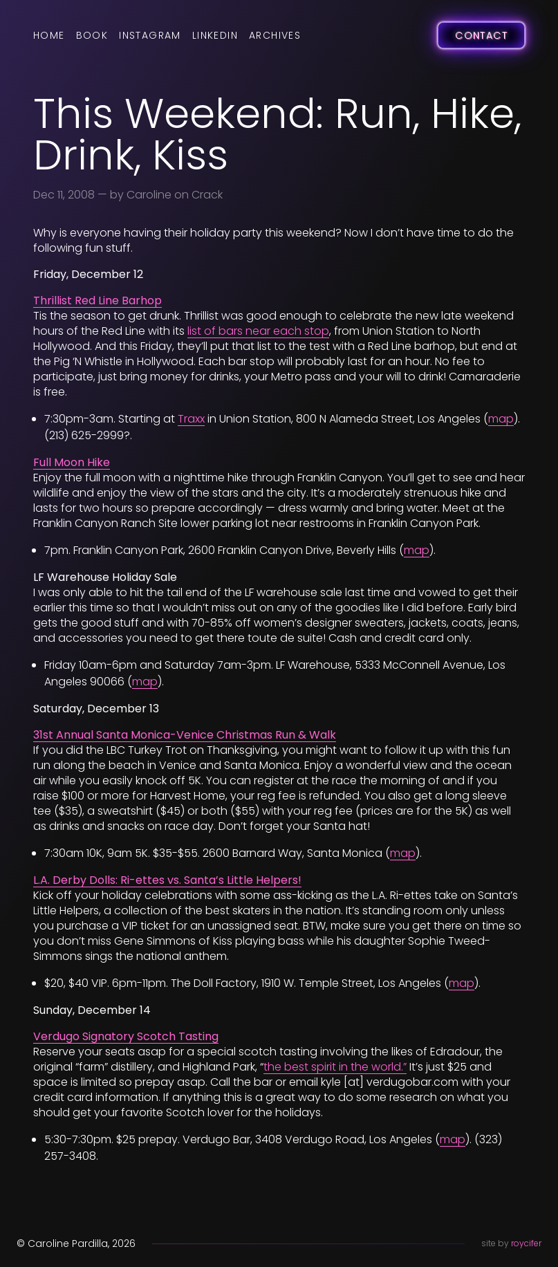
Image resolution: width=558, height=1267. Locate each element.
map (501, 419)
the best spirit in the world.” (335, 1067)
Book (92, 35)
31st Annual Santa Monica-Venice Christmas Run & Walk (184, 735)
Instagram (150, 35)
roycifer (526, 1243)
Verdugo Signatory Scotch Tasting (125, 1036)
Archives (275, 35)
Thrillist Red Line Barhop (97, 300)
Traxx (191, 419)
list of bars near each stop (258, 331)
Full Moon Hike (71, 462)
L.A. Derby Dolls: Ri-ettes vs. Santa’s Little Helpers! (167, 880)
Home (49, 35)
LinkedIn (215, 35)
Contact (481, 35)
